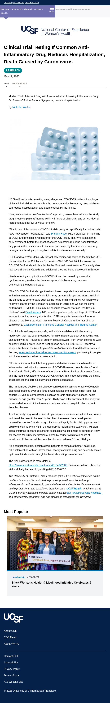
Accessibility (11, 662)
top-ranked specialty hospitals (84, 492)
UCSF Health (73, 488)
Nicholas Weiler (21, 107)
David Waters (33, 312)
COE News (10, 637)
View (6, 83)
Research (13, 70)
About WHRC (11, 643)
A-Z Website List (13, 681)
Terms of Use (11, 675)
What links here (19, 83)
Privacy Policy (12, 669)
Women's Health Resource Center (73, 9)
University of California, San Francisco (21, 2)
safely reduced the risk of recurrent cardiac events (47, 352)
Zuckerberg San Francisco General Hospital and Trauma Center (60, 324)
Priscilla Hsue (59, 233)
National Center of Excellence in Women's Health (22, 11)
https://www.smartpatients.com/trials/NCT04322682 (38, 465)
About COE (10, 631)
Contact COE (11, 656)
